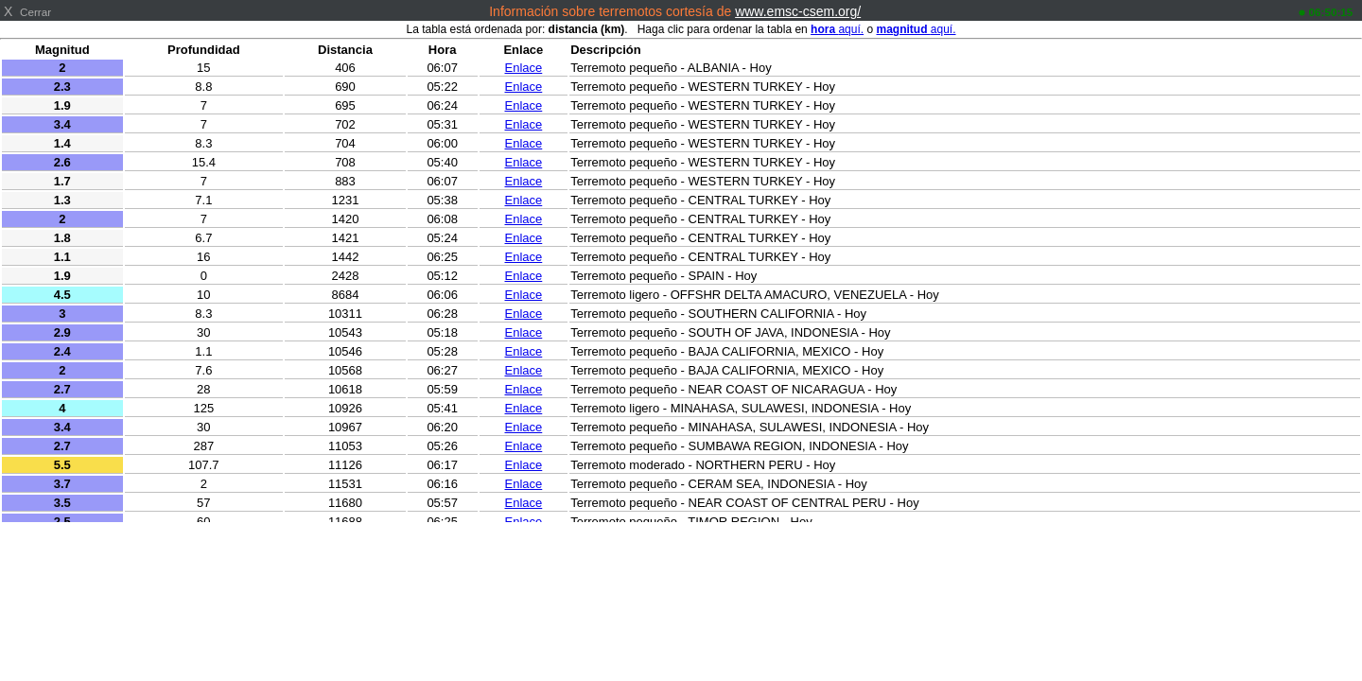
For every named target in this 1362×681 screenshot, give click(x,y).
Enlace (524, 68)
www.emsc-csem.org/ (798, 11)
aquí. (837, 29)
